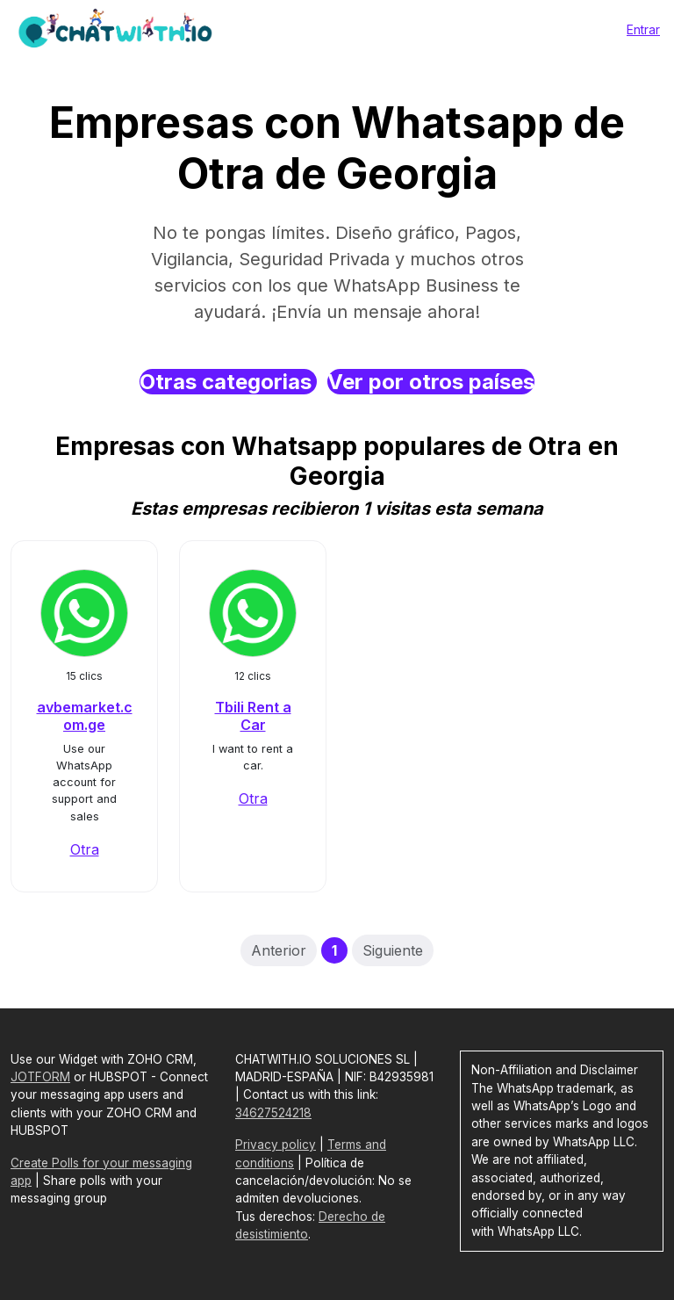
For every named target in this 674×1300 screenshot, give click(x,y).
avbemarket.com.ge (85, 715)
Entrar (643, 29)
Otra (84, 849)
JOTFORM (40, 1077)
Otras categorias (228, 381)
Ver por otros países (430, 381)
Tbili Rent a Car (253, 715)
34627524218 (273, 1113)
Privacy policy (275, 1145)
